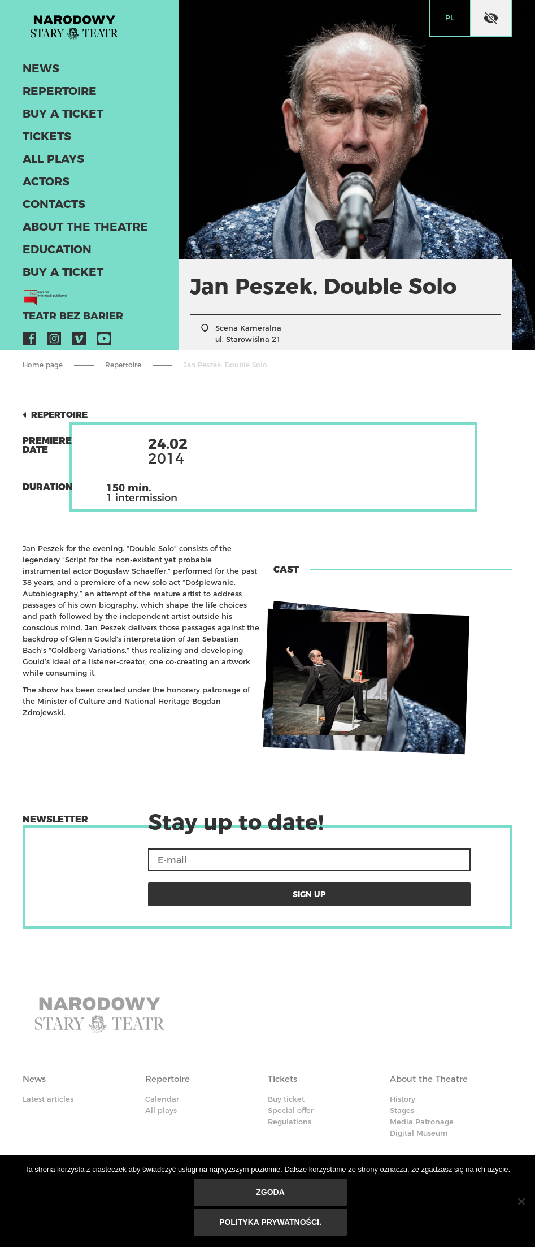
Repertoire (50, 102)
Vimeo (79, 328)
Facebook (29, 328)
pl (449, 17)
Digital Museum (419, 1087)
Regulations (289, 1076)
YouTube (104, 328)
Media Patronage (422, 1076)
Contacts (46, 204)
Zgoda (273, 1197)
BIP (396, 1150)
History (402, 1053)
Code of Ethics (305, 1110)
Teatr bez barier (56, 307)
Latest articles (48, 1053)
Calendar (162, 1053)
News (36, 82)
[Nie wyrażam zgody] (521, 1204)
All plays (46, 163)
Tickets (41, 143)
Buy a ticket (53, 123)
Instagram (54, 328)
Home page (43, 365)
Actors (40, 184)
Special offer (291, 1065)
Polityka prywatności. (273, 1224)
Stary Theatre (95, 36)
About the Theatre (70, 224)
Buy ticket (286, 1053)
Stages (402, 1065)
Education (48, 245)
